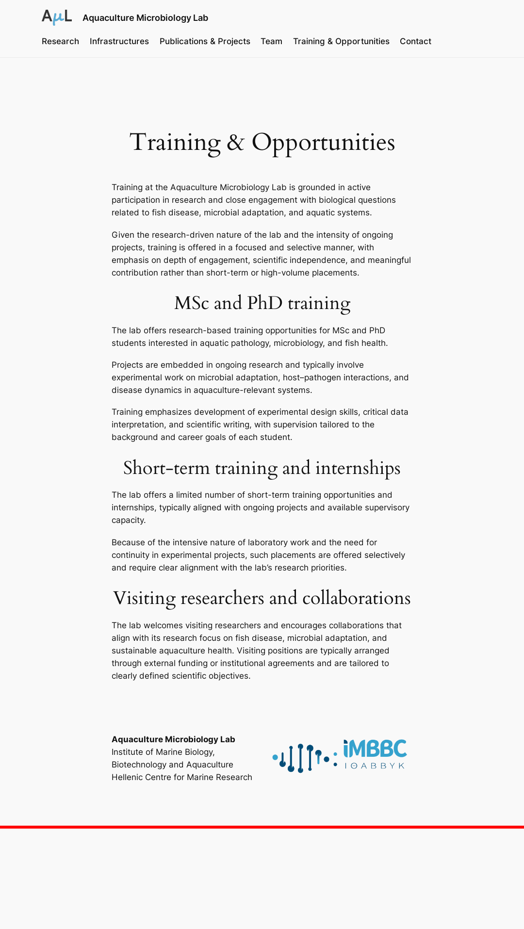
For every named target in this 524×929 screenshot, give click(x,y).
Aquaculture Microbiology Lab (145, 17)
